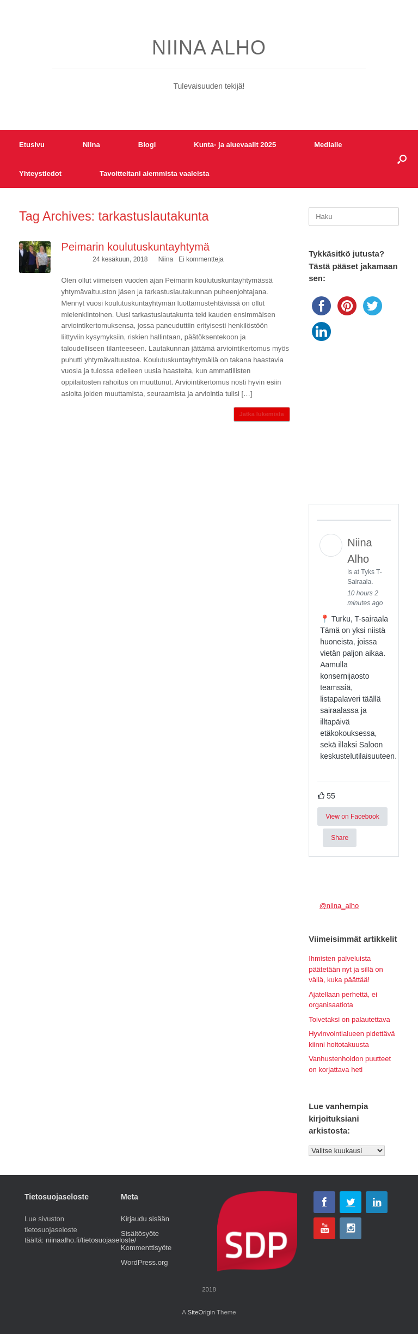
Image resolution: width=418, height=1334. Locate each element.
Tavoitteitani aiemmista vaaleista (154, 173)
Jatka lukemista (261, 414)
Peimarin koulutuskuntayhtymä (136, 247)
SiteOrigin (201, 1312)
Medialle (328, 145)
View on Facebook (352, 816)
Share (339, 838)
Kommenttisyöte (146, 1248)
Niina (91, 145)
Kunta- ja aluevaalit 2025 (235, 145)
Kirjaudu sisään (145, 1219)
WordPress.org (144, 1262)
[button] (402, 159)
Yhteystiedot (40, 173)
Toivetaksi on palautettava (349, 1019)
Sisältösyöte (140, 1233)
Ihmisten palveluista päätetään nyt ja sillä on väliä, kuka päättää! (346, 969)
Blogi (147, 145)
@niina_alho (339, 905)
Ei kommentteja (201, 259)
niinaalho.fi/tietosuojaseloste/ (91, 1240)
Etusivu (32, 145)
